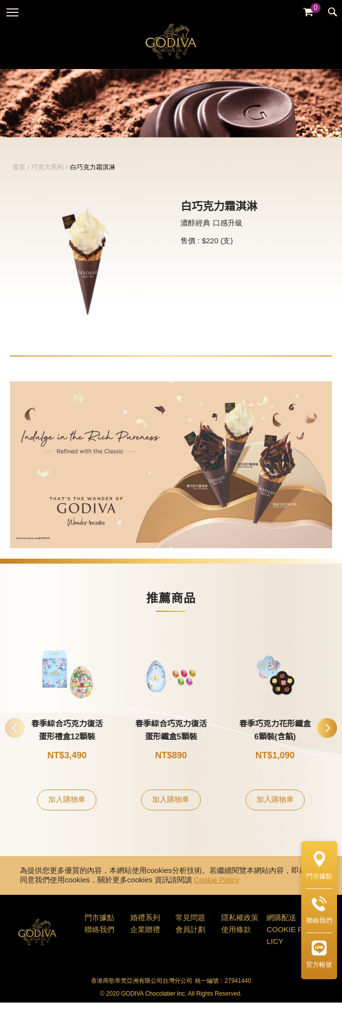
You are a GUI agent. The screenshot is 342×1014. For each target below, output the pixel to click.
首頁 (18, 178)
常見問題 (190, 930)
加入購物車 (67, 811)
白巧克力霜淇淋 (92, 178)
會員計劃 (190, 941)
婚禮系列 (145, 930)
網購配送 (281, 930)
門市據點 (99, 930)
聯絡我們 (99, 941)
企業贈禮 (145, 941)
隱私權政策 (239, 930)
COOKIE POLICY (287, 947)
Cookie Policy (216, 892)
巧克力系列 (47, 178)
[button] (327, 739)
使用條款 (236, 941)
